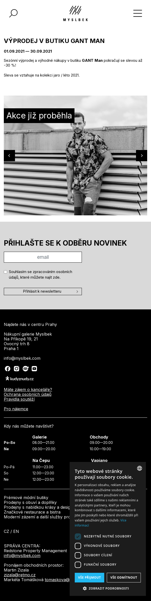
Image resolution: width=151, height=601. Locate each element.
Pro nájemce (16, 408)
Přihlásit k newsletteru (42, 291)
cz (6, 531)
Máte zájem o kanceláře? (28, 389)
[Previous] (9, 155)
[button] (108, 588)
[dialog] (108, 529)
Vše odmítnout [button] (123, 577)
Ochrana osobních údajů (27, 394)
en (16, 531)
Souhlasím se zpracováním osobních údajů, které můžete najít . (40, 274)
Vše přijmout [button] (89, 577)
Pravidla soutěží (19, 399)
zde (56, 277)
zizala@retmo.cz (20, 574)
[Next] (141, 155)
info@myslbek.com (22, 555)
